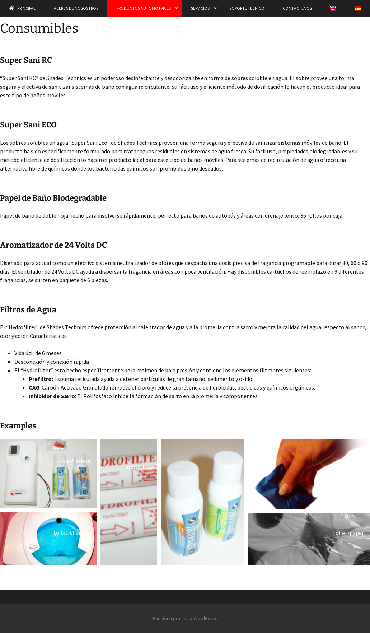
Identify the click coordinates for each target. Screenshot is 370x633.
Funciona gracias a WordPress (185, 618)
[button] (48, 473)
